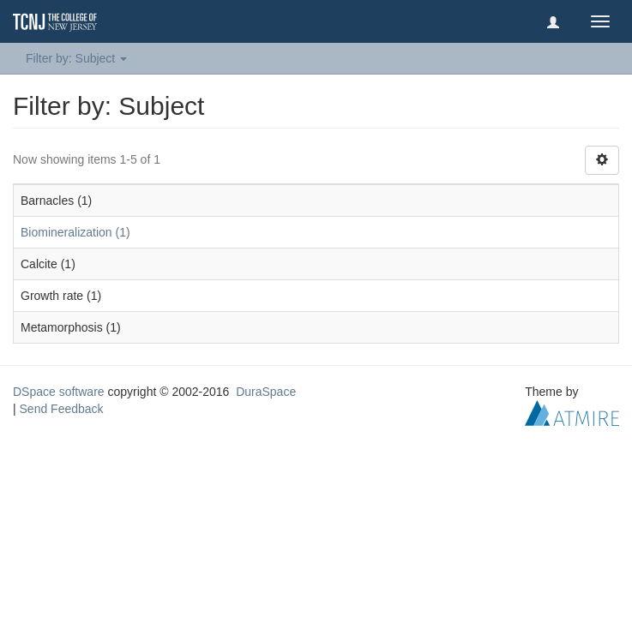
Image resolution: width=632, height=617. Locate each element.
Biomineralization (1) (75, 232)
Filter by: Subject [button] (76, 58)
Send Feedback (62, 409)
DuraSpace (266, 391)
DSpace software (59, 391)
